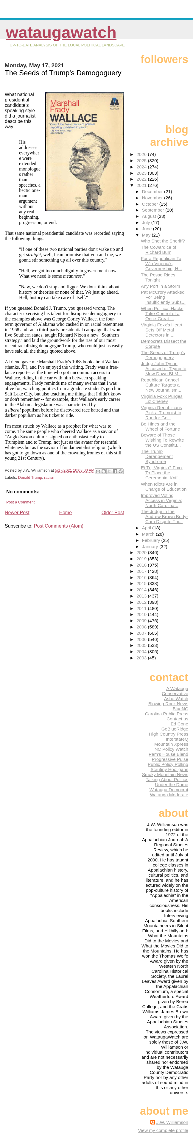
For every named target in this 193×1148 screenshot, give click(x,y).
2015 (142, 583)
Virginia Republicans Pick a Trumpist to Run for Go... (161, 412)
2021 (142, 185)
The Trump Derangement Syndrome (157, 456)
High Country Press (168, 733)
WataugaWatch (61, 32)
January (150, 546)
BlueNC (180, 708)
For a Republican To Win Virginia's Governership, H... (161, 263)
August (150, 216)
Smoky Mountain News (165, 774)
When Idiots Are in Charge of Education (163, 486)
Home (65, 512)
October (150, 204)
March (149, 534)
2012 (142, 602)
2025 (142, 160)
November (153, 197)
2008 (142, 626)
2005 (142, 645)
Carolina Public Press (166, 713)
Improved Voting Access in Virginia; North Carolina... (161, 500)
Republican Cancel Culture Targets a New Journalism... (161, 384)
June (147, 228)
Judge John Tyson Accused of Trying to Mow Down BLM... (163, 368)
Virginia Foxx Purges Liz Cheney (162, 399)
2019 (142, 558)
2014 (142, 589)
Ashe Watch (176, 698)
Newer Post (17, 512)
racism (49, 477)
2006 (142, 639)
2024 (142, 166)
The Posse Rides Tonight (158, 277)
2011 (142, 608)
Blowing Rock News (168, 703)
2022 (142, 179)
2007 (142, 633)
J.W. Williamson (172, 1122)
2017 (142, 571)
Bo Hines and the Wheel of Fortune (160, 426)
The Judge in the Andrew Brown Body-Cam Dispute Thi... (164, 516)
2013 (142, 595)
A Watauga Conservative (175, 691)
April (147, 527)
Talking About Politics (167, 779)
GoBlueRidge (174, 728)
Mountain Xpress (171, 744)
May (147, 234)
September (154, 209)
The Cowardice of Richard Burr (158, 250)
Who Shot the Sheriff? (163, 240)
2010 (142, 614)
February (151, 540)
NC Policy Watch (171, 749)
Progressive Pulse (170, 759)
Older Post (113, 512)
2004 (142, 651)
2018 (142, 564)
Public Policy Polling (168, 764)
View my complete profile (163, 1130)
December (153, 191)
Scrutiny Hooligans (169, 769)
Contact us (177, 718)
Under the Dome (171, 784)
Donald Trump (30, 477)
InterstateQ (177, 739)
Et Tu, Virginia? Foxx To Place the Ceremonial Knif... (162, 472)
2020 (142, 552)
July (146, 222)
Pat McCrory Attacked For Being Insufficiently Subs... (163, 297)
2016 (142, 577)
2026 (142, 154)
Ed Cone (179, 723)
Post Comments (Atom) (58, 525)
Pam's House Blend (168, 754)
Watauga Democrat (169, 789)
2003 (142, 657)
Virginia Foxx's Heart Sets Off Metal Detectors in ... (161, 329)
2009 (142, 620)
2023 (142, 173)
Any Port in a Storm (160, 286)
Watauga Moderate (169, 794)
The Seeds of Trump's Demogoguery (163, 355)
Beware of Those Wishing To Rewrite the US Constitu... (162, 440)
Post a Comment (20, 502)
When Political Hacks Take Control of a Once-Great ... (162, 313)
